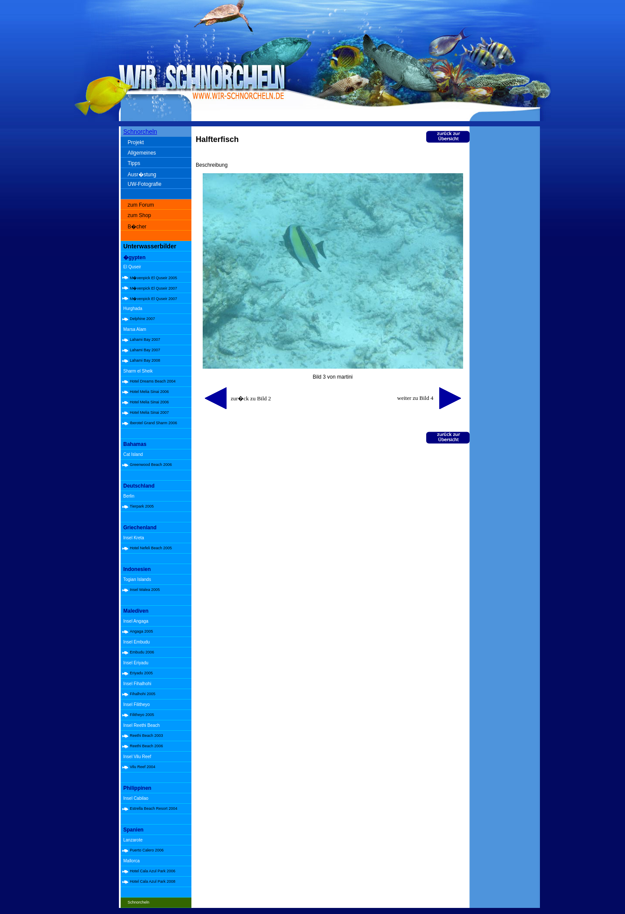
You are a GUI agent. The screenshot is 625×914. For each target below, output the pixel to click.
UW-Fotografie (144, 184)
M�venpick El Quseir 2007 (153, 288)
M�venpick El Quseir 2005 (153, 278)
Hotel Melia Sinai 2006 (149, 391)
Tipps (134, 163)
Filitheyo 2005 (142, 715)
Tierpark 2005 (142, 506)
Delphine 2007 (142, 319)
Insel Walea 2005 (145, 589)
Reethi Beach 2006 (146, 746)
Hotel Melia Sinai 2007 (149, 412)
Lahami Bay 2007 (145, 339)
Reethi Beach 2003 (146, 735)
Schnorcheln (140, 131)
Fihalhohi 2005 (142, 694)
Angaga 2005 (141, 631)
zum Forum (141, 205)
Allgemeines (142, 153)
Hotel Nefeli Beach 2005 (151, 548)
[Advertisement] (506, 265)
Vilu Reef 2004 (142, 767)
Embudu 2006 (142, 652)
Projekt (136, 142)
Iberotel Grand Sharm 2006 (153, 423)
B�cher (137, 227)
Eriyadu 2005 (141, 673)
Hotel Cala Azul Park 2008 (152, 881)
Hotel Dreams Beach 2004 (153, 381)
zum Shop (139, 215)
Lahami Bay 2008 (145, 360)
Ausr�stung (142, 175)
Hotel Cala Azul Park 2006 (152, 871)
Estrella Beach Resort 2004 (154, 808)
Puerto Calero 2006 (147, 850)
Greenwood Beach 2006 (151, 464)
